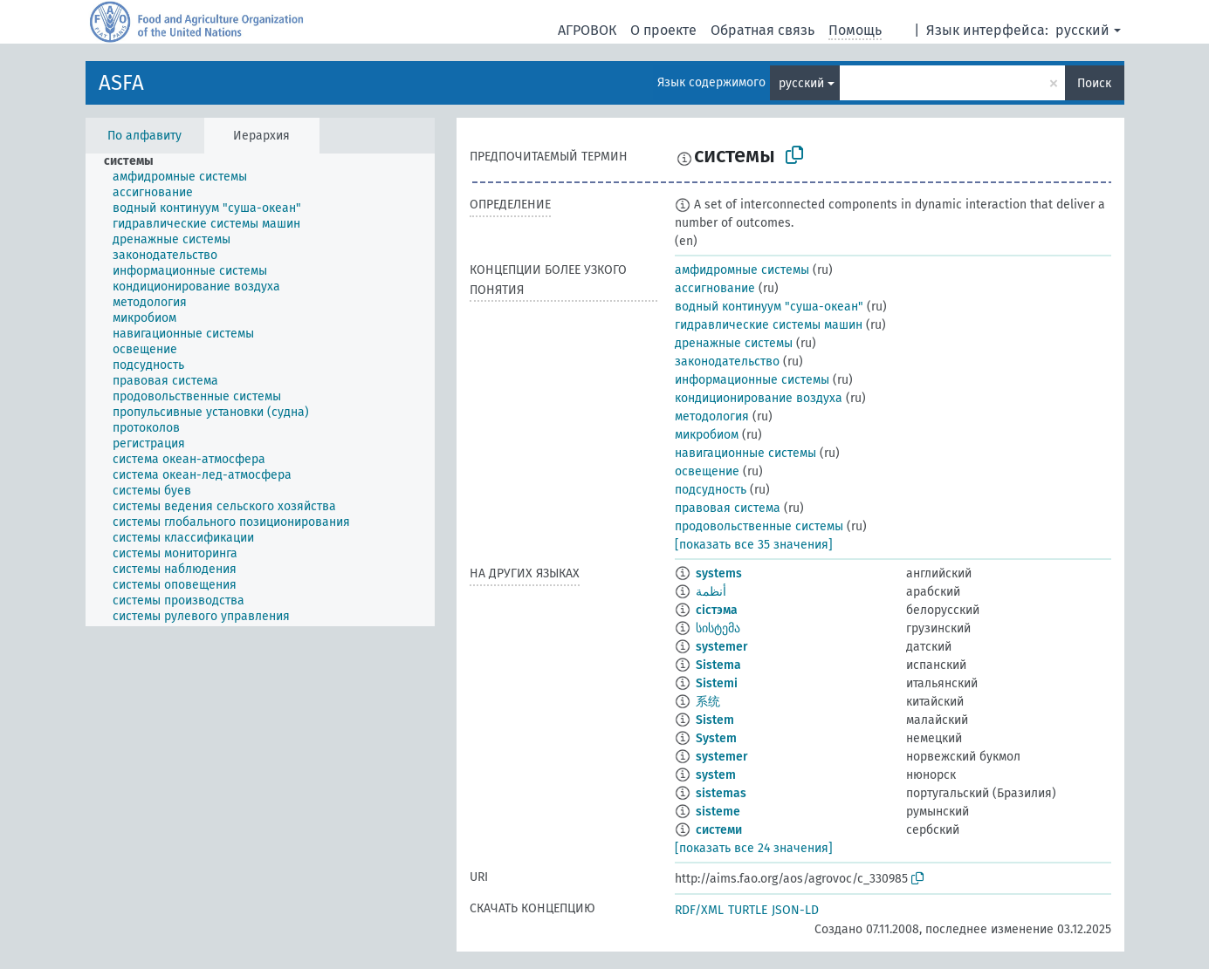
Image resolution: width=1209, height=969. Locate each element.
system (716, 775)
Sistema (718, 665)
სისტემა (718, 628)
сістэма (717, 610)
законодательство (727, 361)
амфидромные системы (742, 270)
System (716, 738)
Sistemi (717, 683)
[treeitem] (136, 161)
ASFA (121, 83)
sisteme (718, 811)
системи (719, 829)
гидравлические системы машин (768, 324)
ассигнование (715, 288)
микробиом (706, 434)
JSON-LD (795, 910)
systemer (722, 646)
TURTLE (747, 910)
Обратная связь (762, 30)
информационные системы (752, 379)
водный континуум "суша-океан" (769, 306)
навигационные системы (745, 453)
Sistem (715, 720)
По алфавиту (144, 135)
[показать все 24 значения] (754, 848)
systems (719, 573)
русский (1082, 30)
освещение (707, 471)
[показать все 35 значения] (754, 544)
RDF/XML (699, 910)
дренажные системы (734, 343)
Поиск (1094, 83)
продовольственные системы (759, 526)
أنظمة (711, 591)
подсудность (710, 489)
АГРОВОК (587, 30)
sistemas (721, 793)
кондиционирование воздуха (758, 398)
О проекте (663, 30)
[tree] (260, 390)
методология (712, 416)
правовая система (727, 508)
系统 (708, 701)
